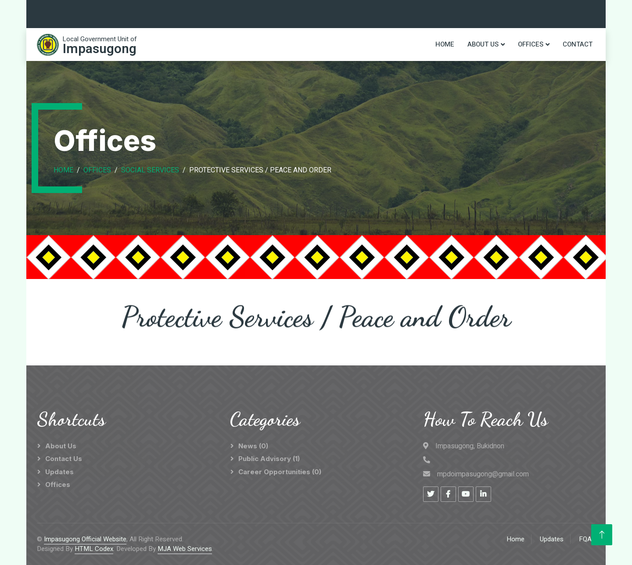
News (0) (253, 446)
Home (444, 44)
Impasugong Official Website (85, 539)
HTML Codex (94, 549)
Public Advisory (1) (269, 458)
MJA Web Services (185, 549)
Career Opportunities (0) (279, 472)
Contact (577, 44)
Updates (59, 472)
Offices (530, 44)
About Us (483, 44)
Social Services (150, 170)
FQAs (587, 539)
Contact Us (63, 458)
